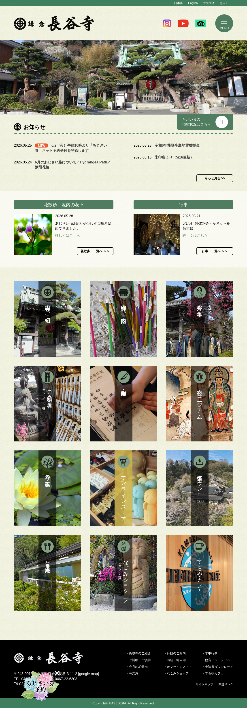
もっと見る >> (215, 178)
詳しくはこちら (67, 235)
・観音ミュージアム (216, 660)
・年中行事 (209, 653)
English (193, 3)
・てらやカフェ (213, 673)
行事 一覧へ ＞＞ (215, 251)
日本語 (178, 3)
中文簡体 (209, 3)
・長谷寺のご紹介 (138, 653)
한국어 (224, 3)
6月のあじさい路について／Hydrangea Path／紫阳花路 (73, 164)
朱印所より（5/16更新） (174, 157)
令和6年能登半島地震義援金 (177, 145)
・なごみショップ (176, 673)
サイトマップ (204, 684)
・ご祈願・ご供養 (138, 660)
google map (88, 674)
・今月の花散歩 (137, 667)
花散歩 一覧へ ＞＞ (95, 251)
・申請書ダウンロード (217, 667)
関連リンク (226, 684)
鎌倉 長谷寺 (54, 23)
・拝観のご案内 (175, 653)
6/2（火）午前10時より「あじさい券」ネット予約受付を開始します (71, 147)
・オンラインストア (178, 667)
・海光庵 (132, 673)
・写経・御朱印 (175, 660)
